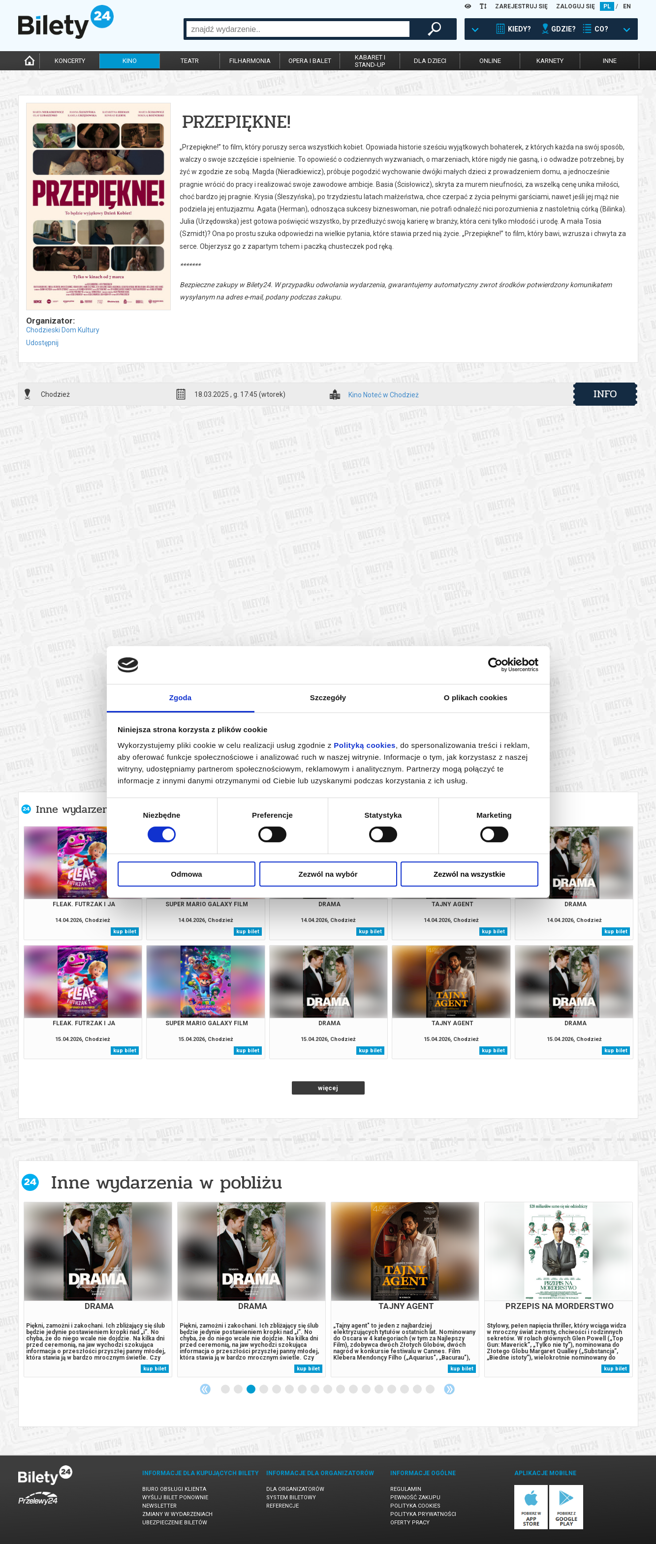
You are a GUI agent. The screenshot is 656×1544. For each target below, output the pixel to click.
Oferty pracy (410, 1522)
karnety (549, 60)
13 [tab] (379, 1390)
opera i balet (309, 60)
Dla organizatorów (295, 1489)
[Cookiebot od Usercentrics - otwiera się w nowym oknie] (495, 664)
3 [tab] (251, 1390)
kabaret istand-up (370, 61)
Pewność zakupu (415, 1497)
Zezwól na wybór (327, 874)
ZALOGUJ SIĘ (575, 6)
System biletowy (291, 1497)
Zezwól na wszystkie (469, 874)
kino (130, 60)
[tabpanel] (98, 1289)
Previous (205, 1389)
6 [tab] (290, 1390)
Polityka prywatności (423, 1514)
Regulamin (405, 1489)
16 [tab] (418, 1390)
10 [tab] (341, 1390)
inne (610, 60)
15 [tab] (405, 1390)
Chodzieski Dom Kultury (62, 330)
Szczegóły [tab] (328, 697)
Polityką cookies (365, 745)
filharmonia (250, 60)
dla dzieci (430, 60)
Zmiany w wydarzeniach (177, 1514)
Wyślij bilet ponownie (175, 1497)
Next (449, 1389)
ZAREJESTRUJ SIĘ (521, 6)
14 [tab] (392, 1390)
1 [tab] (226, 1390)
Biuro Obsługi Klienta (174, 1489)
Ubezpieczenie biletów (174, 1522)
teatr (190, 60)
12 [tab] (367, 1390)
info (605, 394)
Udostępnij (42, 343)
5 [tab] (277, 1390)
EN (627, 6)
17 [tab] (431, 1390)
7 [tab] (303, 1390)
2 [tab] (239, 1390)
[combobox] (298, 29)
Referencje (282, 1506)
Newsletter (159, 1506)
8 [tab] (315, 1390)
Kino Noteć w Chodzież (383, 395)
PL (607, 6)
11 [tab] (354, 1390)
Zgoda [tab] (180, 697)
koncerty (70, 60)
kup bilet (124, 931)
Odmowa (186, 874)
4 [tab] (264, 1390)
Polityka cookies (415, 1506)
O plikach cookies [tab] (475, 697)
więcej (328, 1088)
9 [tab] (328, 1390)
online (490, 60)
